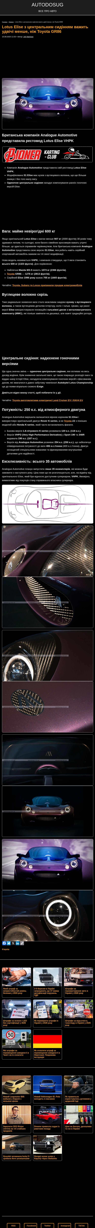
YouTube (14, 1159)
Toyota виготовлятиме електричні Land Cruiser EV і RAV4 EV (47, 326)
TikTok (81, 1152)
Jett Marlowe (28, 37)
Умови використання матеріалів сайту (47, 1179)
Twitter (47, 1152)
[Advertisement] (47, 58)
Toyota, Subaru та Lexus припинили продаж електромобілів (47, 248)
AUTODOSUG (47, 4)
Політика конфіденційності (47, 1175)
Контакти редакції (47, 1171)
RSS (13, 1152)
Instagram (65, 1152)
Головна (4, 22)
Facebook (31, 1152)
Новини (11, 22)
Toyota (10, 237)
